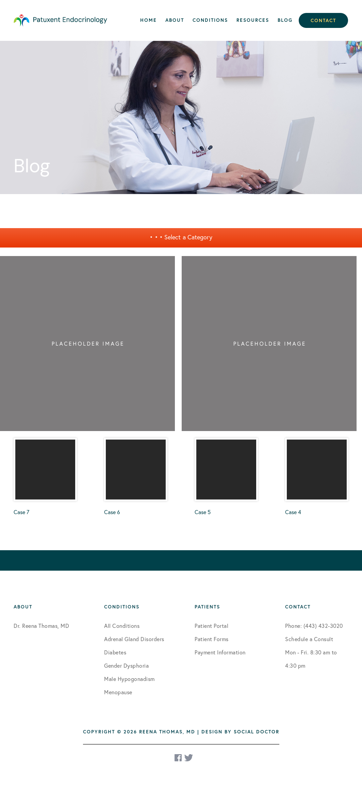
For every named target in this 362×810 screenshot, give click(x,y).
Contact (323, 20)
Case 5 (226, 476)
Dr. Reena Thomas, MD (41, 625)
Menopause (118, 692)
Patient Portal (211, 625)
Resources (252, 20)
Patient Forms (212, 638)
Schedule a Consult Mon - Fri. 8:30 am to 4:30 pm (311, 652)
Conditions (210, 20)
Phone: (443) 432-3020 (314, 625)
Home (148, 20)
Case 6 (135, 476)
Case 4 (316, 476)
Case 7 (45, 476)
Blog (285, 20)
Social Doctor (256, 732)
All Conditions (121, 625)
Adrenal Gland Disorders (134, 638)
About (174, 20)
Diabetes (115, 652)
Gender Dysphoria (126, 665)
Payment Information (220, 652)
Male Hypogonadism (129, 678)
